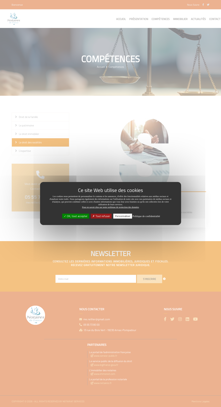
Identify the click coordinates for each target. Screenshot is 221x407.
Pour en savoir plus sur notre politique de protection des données (110, 207)
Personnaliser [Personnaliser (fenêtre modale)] (122, 216)
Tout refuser (101, 216)
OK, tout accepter (75, 216)
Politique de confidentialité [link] (146, 216)
